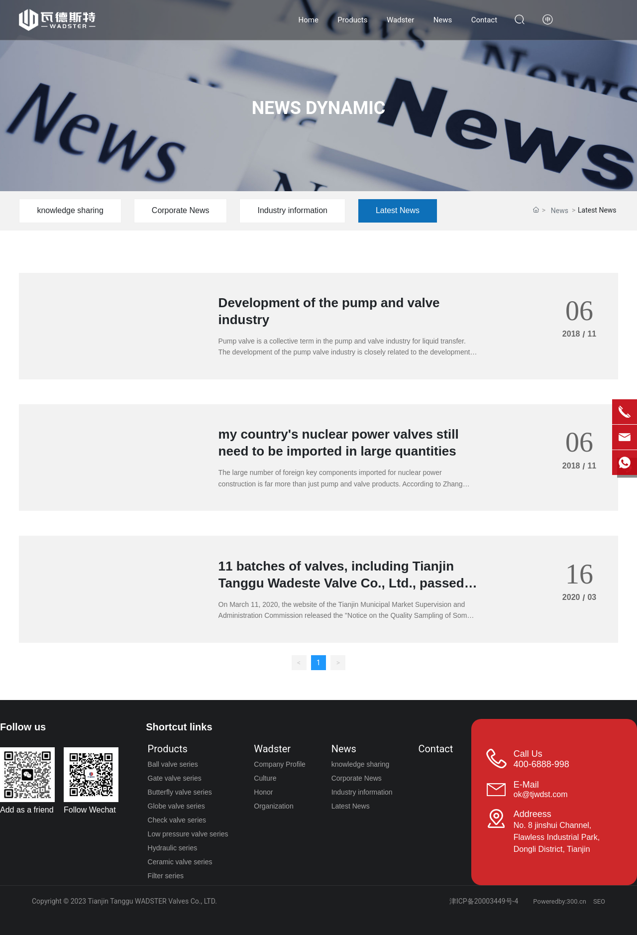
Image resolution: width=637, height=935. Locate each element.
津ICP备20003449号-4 (483, 901)
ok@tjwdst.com (541, 794)
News (559, 211)
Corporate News (181, 210)
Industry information (292, 210)
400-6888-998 (541, 764)
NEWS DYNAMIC (319, 108)
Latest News (398, 210)
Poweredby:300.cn (559, 901)
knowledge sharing (70, 210)
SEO (599, 901)
